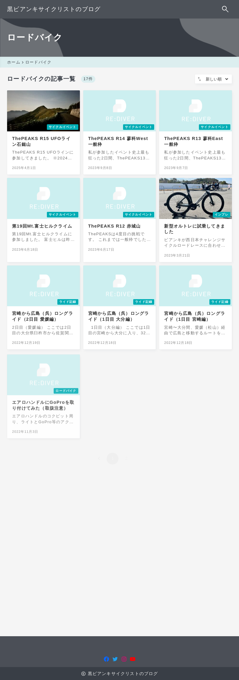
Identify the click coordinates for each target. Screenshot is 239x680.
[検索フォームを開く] (225, 9)
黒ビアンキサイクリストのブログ (54, 9)
